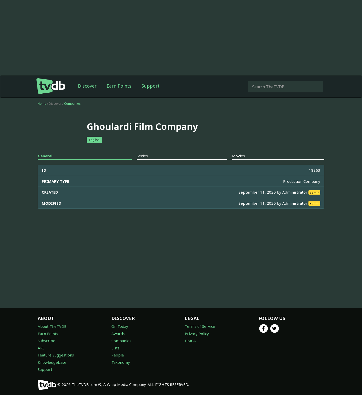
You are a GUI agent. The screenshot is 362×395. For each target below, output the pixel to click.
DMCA (190, 340)
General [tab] (45, 155)
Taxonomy (120, 362)
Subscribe (46, 340)
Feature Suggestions (56, 354)
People (117, 354)
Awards (118, 333)
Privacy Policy (197, 333)
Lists (115, 347)
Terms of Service (200, 326)
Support (151, 86)
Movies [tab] (238, 155)
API (41, 347)
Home (42, 103)
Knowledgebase (52, 362)
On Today (119, 326)
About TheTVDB (52, 326)
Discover (87, 86)
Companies (72, 103)
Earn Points (119, 86)
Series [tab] (142, 155)
